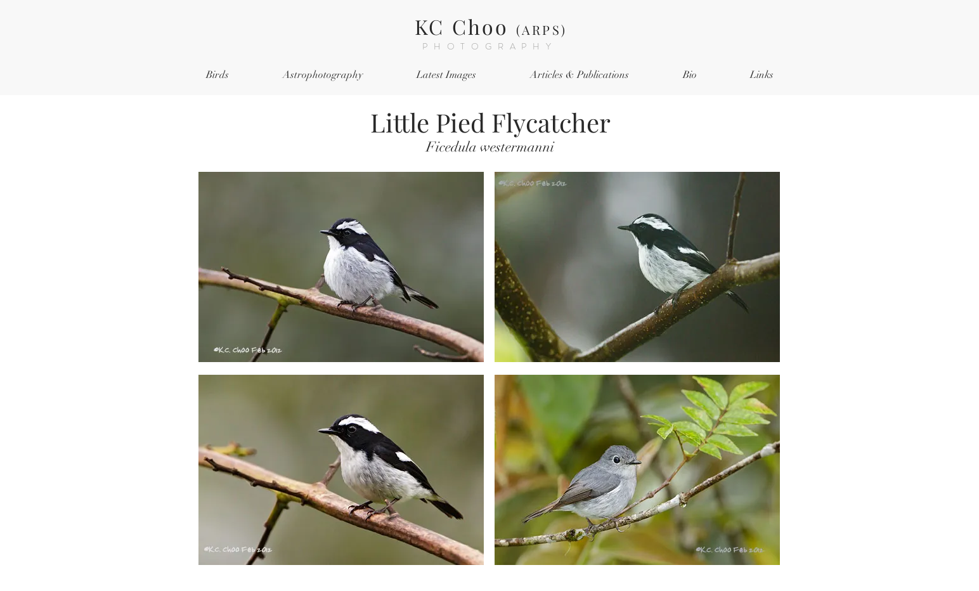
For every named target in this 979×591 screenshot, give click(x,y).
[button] (217, 75)
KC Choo (491, 26)
